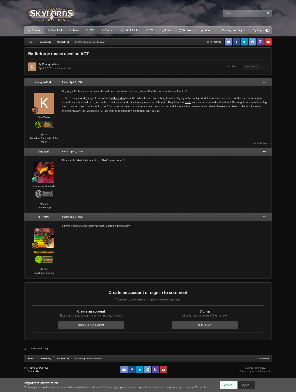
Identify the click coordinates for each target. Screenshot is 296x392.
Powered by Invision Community (255, 371)
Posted (72, 82)
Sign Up (257, 30)
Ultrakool (43, 151)
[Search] (235, 13)
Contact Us (33, 371)
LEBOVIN (43, 217)
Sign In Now (204, 324)
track (188, 102)
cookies (46, 387)
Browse (187, 30)
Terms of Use (202, 387)
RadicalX (257, 143)
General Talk (64, 68)
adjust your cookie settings (127, 387)
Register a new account (91, 324)
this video (119, 98)
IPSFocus (43, 368)
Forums (35, 30)
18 (44, 134)
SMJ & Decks (131, 30)
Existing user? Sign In (235, 30)
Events (168, 30)
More (207, 30)
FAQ (91, 30)
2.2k (44, 203)
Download (56, 30)
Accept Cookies (230, 385)
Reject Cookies (259, 385)
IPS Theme (29, 368)
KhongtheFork (50, 64)
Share (233, 66)
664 (44, 269)
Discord (108, 30)
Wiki (151, 30)
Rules (75, 30)
